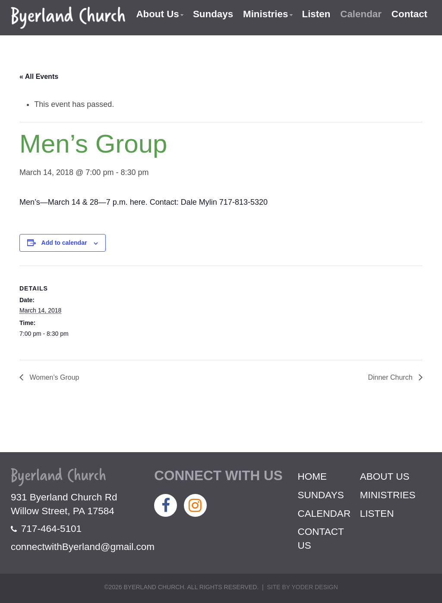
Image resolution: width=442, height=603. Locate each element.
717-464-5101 (46, 528)
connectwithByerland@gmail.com (83, 546)
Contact (409, 14)
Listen (315, 14)
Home (312, 476)
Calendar (360, 14)
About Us (155, 14)
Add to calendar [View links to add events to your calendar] (64, 242)
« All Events (38, 76)
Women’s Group (53, 377)
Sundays (212, 14)
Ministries (264, 14)
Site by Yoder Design (302, 587)
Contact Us (321, 538)
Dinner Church (391, 377)
